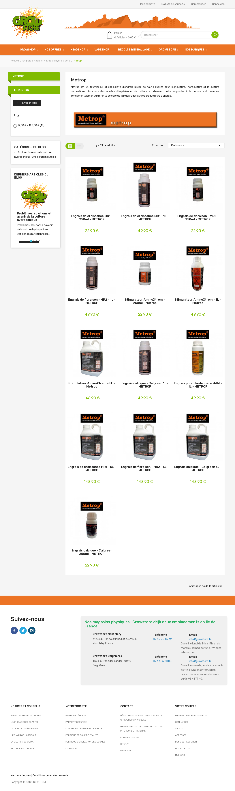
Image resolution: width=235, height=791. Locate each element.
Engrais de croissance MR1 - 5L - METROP (92, 468)
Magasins (125, 750)
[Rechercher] (179, 35)
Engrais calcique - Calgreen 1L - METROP (144, 385)
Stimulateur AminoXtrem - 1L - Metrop (198, 301)
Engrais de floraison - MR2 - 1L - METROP (92, 301)
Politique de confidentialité (81, 735)
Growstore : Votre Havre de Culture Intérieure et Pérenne (141, 728)
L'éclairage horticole (23, 735)
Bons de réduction (186, 741)
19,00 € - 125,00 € (31, 125)
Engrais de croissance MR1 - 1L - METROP (145, 217)
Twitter (23, 630)
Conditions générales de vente (83, 728)
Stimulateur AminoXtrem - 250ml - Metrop (145, 301)
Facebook (14, 630)
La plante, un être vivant (25, 728)
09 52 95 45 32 (162, 639)
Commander (198, 4)
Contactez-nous (129, 737)
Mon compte (147, 4)
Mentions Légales (21, 775)
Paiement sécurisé (76, 722)
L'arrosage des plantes (25, 722)
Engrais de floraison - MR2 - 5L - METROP (145, 468)
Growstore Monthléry (107, 634)
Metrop (18, 76)
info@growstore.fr (200, 639)
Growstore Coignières (107, 656)
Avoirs (179, 728)
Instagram (31, 630)
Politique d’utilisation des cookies (85, 741)
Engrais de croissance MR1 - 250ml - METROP (92, 217)
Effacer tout (27, 102)
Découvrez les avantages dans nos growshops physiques (141, 717)
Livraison (71, 748)
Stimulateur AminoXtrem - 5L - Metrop (91, 385)
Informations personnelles (191, 715)
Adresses (181, 735)
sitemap (124, 744)
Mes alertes (182, 748)
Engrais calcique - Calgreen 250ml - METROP (92, 552)
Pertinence (196, 145)
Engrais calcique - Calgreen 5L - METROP (198, 468)
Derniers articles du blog (31, 176)
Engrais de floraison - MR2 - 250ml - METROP (198, 217)
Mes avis (180, 755)
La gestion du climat (23, 741)
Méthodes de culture (23, 748)
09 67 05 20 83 (162, 661)
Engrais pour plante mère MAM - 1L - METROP (198, 385)
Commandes (182, 722)
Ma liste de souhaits (173, 4)
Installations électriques (26, 715)
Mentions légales (75, 715)
